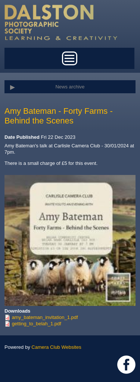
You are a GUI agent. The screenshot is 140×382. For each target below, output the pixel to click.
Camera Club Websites (56, 347)
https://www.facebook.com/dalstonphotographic (126, 365)
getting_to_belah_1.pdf (36, 323)
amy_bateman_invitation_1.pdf (45, 317)
